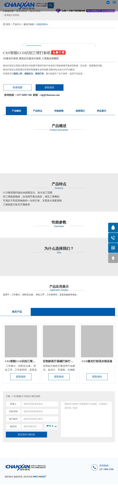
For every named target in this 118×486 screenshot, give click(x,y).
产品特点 (38, 111)
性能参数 (59, 111)
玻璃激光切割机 (11, 15)
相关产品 (17, 312)
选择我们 (80, 111)
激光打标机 (29, 24)
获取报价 (39, 87)
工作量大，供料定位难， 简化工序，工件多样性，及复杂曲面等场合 (21, 370)
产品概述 (16, 111)
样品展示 (101, 111)
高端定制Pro (42, 24)
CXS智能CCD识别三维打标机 (23, 362)
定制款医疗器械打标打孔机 (59, 362)
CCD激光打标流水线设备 (97, 362)
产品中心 (17, 24)
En (108, 2)
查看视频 (14, 87)
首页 (8, 24)
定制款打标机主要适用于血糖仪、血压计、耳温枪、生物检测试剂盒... (59, 370)
